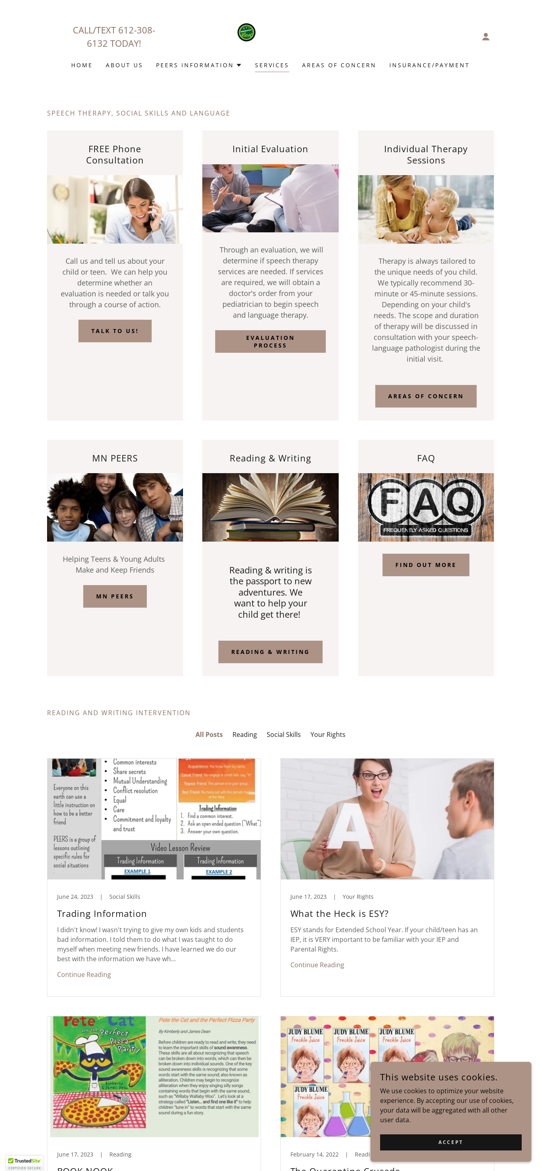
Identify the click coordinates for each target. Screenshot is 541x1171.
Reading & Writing (270, 652)
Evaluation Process (270, 341)
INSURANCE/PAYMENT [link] (429, 65)
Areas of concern (426, 396)
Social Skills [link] (284, 734)
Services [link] (272, 65)
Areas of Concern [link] (339, 65)
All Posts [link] (209, 734)
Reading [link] (244, 734)
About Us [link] (124, 65)
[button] (486, 37)
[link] (270, 35)
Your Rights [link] (328, 734)
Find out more (426, 565)
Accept (450, 1142)
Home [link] (82, 65)
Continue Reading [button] (84, 974)
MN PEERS (115, 596)
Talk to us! (115, 331)
